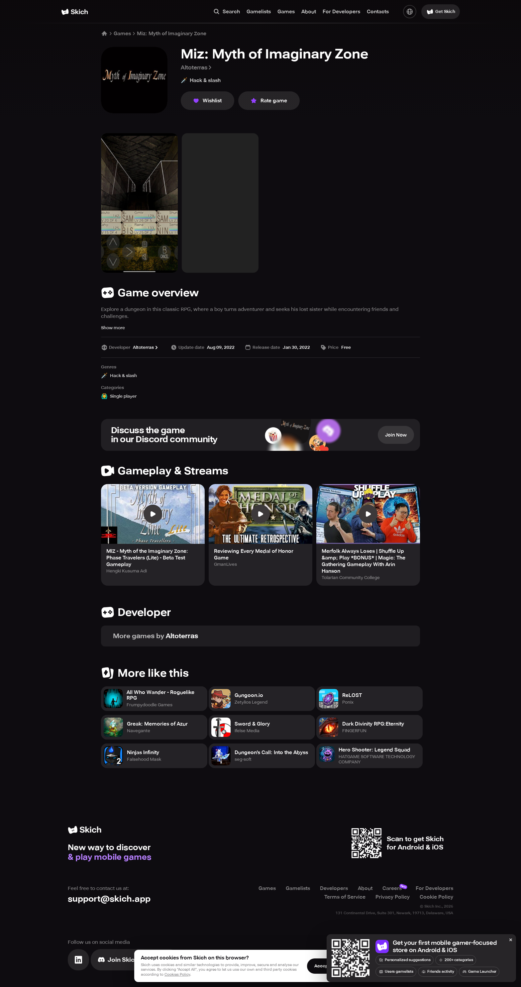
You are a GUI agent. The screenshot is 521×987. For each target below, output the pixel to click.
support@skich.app (109, 899)
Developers (334, 888)
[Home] (74, 12)
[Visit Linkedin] (78, 959)
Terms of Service (344, 897)
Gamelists (259, 12)
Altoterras (197, 67)
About (308, 12)
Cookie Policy (436, 897)
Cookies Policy (177, 974)
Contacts (378, 12)
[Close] (511, 940)
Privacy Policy (392, 897)
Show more (113, 327)
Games (286, 12)
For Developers (341, 12)
